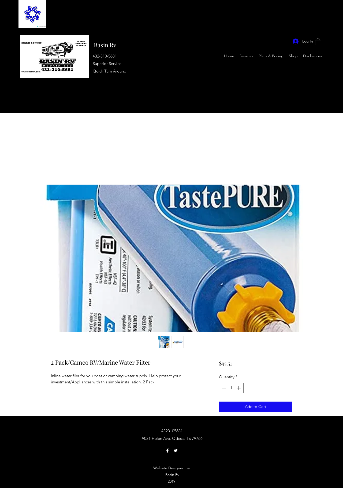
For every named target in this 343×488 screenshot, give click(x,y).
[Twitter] (175, 450)
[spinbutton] (231, 388)
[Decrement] (223, 388)
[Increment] (239, 388)
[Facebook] (167, 450)
